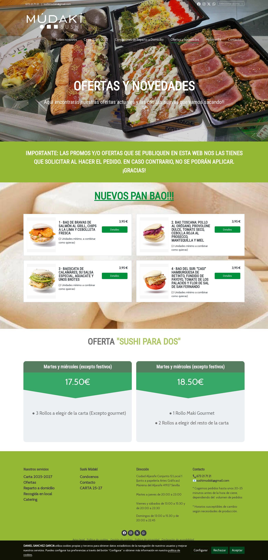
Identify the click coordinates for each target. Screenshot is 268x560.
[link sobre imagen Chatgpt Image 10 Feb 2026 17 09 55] (41, 281)
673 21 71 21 (32, 4)
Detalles (114, 229)
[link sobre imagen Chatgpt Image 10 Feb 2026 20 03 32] (154, 281)
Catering (30, 499)
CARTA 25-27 (91, 488)
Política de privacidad (147, 539)
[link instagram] (203, 3)
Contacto (87, 482)
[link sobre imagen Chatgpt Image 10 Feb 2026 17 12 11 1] (41, 235)
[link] (55, 21)
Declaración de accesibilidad (178, 539)
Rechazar (219, 550)
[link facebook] (198, 3)
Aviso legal (79, 539)
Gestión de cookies (121, 539)
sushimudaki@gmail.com (57, 4)
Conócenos (89, 476)
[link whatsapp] (214, 3)
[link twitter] (209, 3)
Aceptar (237, 550)
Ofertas (29, 482)
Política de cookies (97, 539)
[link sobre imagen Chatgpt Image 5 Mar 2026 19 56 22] (154, 235)
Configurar (200, 550)
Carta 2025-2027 (37, 476)
